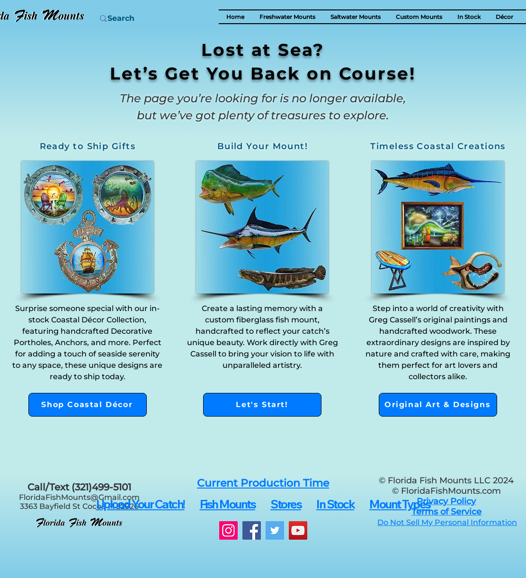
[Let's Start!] (262, 405)
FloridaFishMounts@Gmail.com (79, 497)
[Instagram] (228, 530)
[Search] (143, 18)
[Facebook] (251, 530)
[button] (504, 16)
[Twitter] (275, 530)
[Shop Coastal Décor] (87, 405)
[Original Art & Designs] (438, 405)
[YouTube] (298, 530)
